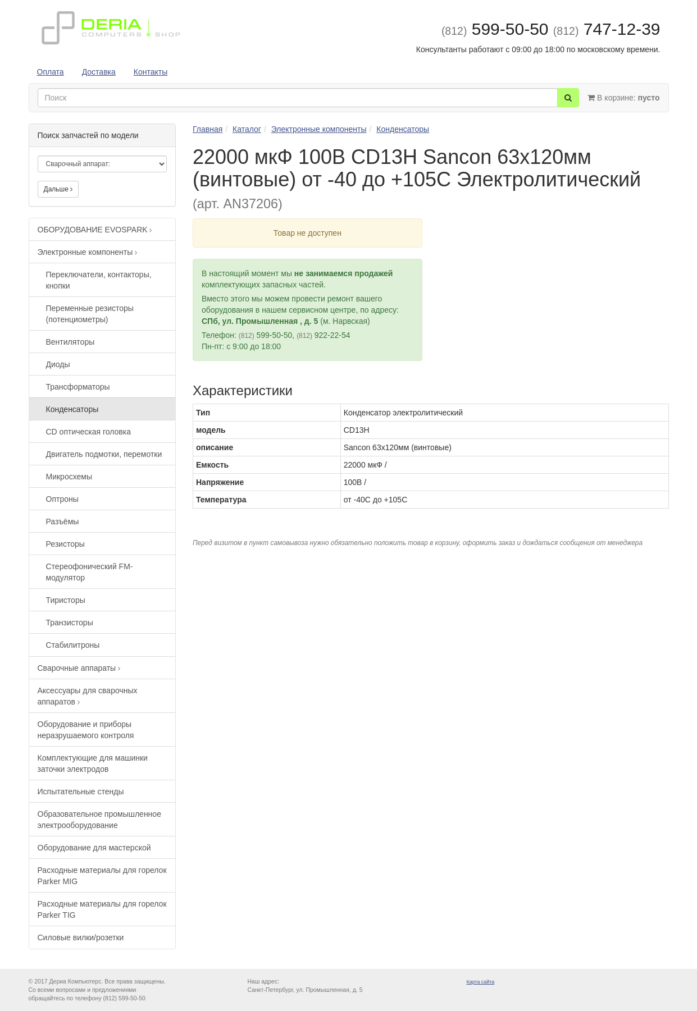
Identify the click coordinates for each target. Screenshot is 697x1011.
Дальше (58, 189)
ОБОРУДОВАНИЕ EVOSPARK (95, 229)
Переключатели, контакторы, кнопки (99, 280)
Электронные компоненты (88, 252)
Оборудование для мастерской (94, 847)
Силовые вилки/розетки (81, 937)
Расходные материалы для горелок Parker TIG (102, 909)
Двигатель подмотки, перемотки (104, 454)
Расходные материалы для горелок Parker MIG (102, 876)
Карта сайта (481, 982)
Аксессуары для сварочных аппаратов (88, 696)
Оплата (50, 71)
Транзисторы (69, 622)
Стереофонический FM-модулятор (89, 572)
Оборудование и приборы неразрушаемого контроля (86, 730)
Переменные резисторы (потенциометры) (90, 314)
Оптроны (62, 499)
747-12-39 (606, 29)
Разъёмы (62, 521)
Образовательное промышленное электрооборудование (99, 819)
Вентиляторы (70, 341)
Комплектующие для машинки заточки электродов (93, 763)
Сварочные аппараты (79, 668)
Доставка (99, 71)
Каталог (247, 129)
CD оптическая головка (88, 431)
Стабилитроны (73, 645)
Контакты (150, 71)
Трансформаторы (78, 386)
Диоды (58, 364)
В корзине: (623, 97)
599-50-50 (495, 29)
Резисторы (65, 543)
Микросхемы (69, 476)
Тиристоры (65, 600)
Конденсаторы (72, 409)
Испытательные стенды (81, 791)
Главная (207, 129)
